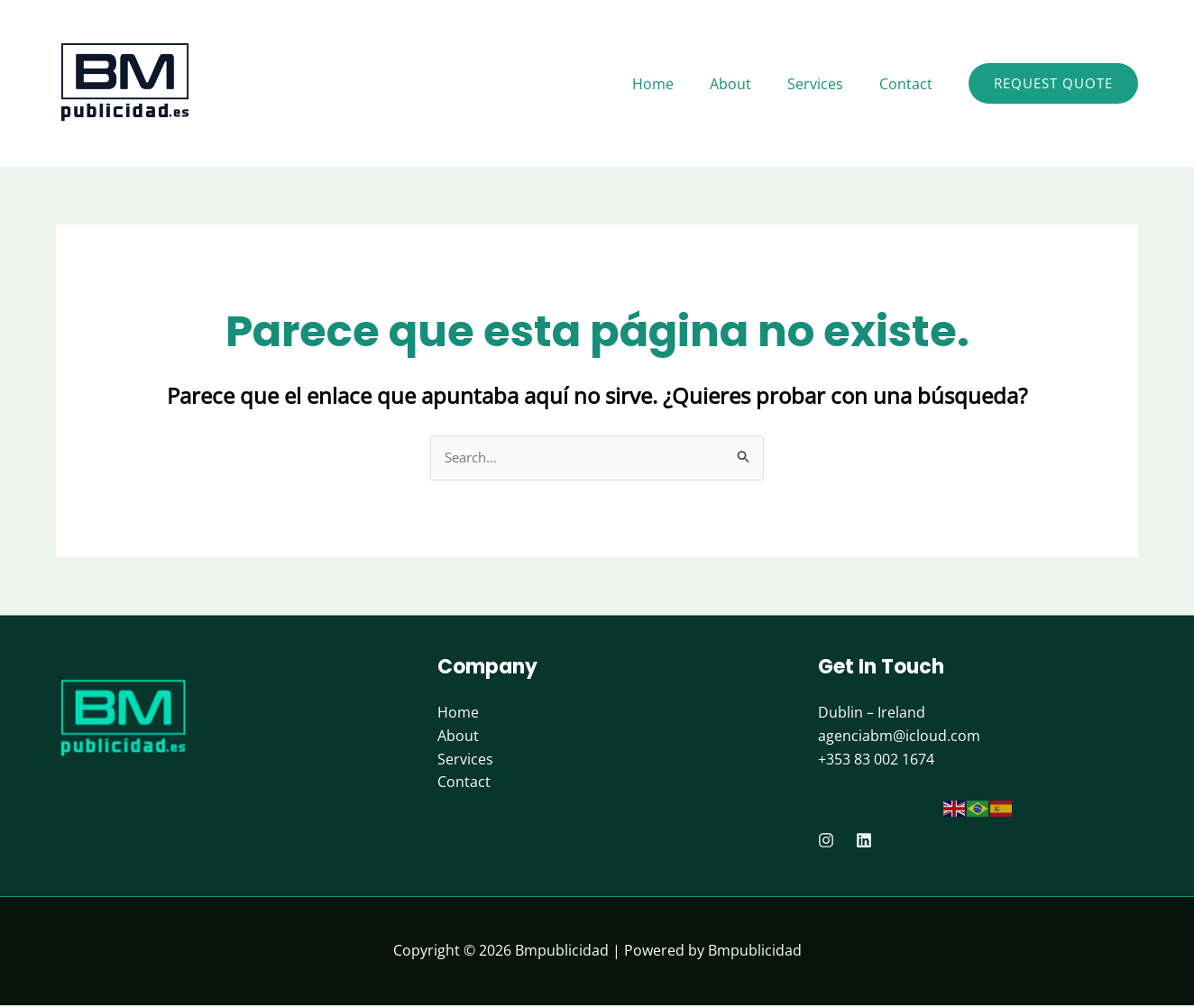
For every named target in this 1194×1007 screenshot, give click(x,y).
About (458, 737)
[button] (1053, 83)
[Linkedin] (864, 842)
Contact (464, 783)
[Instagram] (826, 842)
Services (465, 760)
